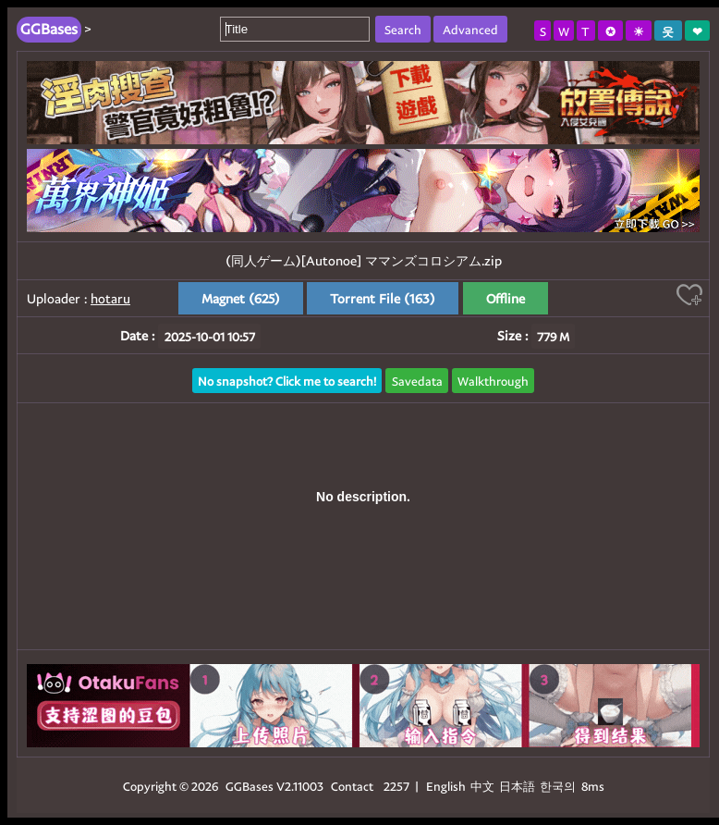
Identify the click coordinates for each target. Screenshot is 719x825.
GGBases (249, 786)
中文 (482, 786)
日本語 (517, 786)
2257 (396, 786)
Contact (352, 786)
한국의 (559, 786)
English (446, 786)
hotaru (110, 298)
